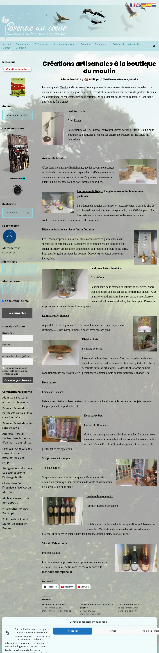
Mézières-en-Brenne (115, 79)
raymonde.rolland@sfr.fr (15, 356)
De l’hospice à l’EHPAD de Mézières (16, 488)
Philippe (94, 79)
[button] (29, 44)
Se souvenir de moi (16, 301)
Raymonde (8, 332)
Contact (7, 47)
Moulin (133, 79)
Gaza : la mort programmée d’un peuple (13, 457)
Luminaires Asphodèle (55, 315)
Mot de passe (11, 281)
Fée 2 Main (48, 239)
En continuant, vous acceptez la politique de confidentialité (14, 371)
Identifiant (9, 261)
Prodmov (25, 649)
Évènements (41, 44)
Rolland (6, 344)
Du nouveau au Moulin (53, 604)
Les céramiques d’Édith (130, 604)
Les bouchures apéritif (99, 496)
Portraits (85, 44)
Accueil (7, 44)
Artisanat (66, 623)
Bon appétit (10, 503)
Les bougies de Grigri (90, 191)
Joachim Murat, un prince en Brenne (16, 524)
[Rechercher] (154, 46)
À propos (21, 47)
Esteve (77, 120)
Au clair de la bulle (53, 158)
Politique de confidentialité (126, 44)
